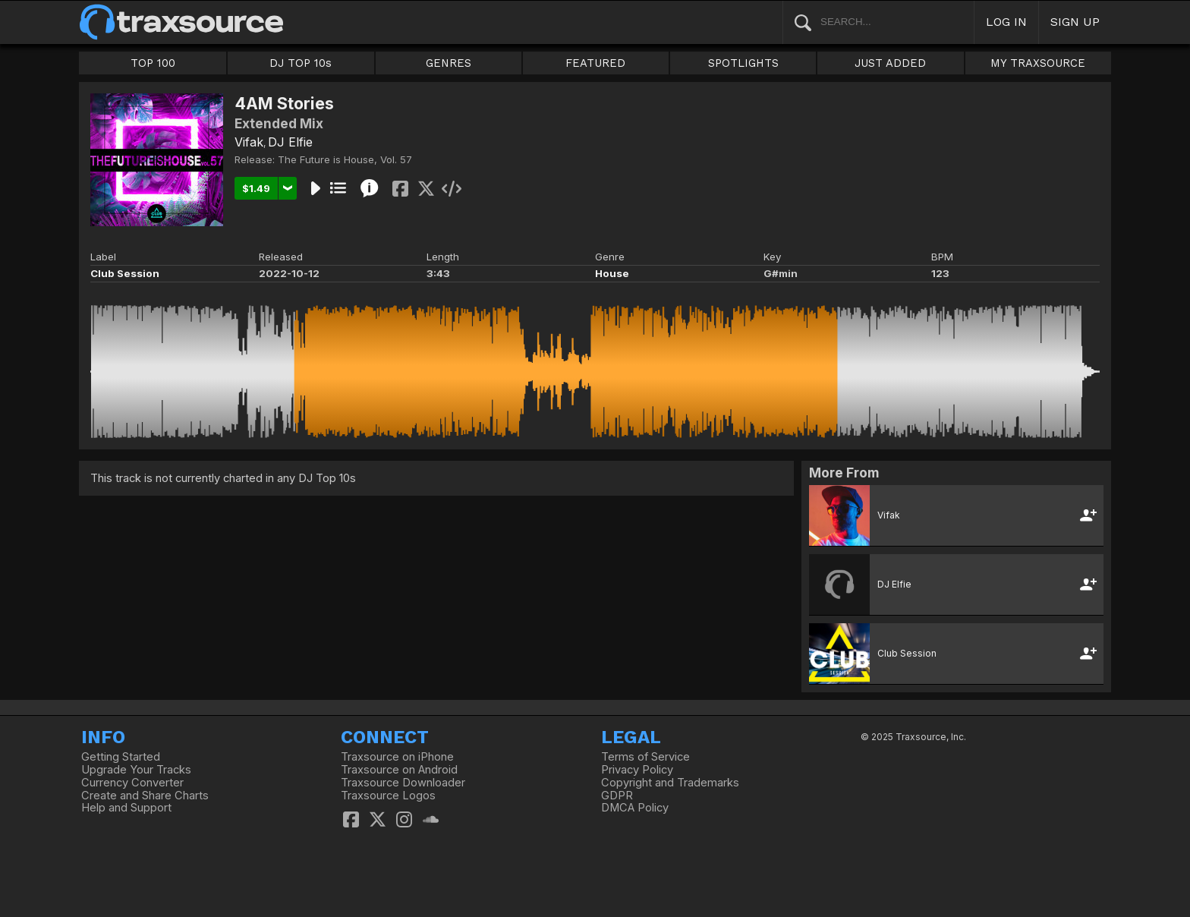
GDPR (617, 795)
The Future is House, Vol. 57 (345, 159)
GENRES (448, 63)
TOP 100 (153, 63)
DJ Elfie (290, 142)
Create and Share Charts (145, 795)
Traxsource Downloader (403, 782)
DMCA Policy (635, 808)
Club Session (124, 273)
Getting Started (120, 757)
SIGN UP (1075, 21)
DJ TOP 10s (300, 63)
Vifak (249, 142)
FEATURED (595, 63)
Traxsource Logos (388, 795)
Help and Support (126, 808)
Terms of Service (645, 757)
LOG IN (1006, 21)
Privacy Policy (637, 770)
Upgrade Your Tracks (136, 770)
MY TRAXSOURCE (1037, 63)
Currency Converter (132, 782)
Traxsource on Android (399, 770)
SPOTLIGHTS (743, 63)
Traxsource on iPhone (397, 757)
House (612, 273)
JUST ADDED (890, 63)
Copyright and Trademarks (670, 782)
